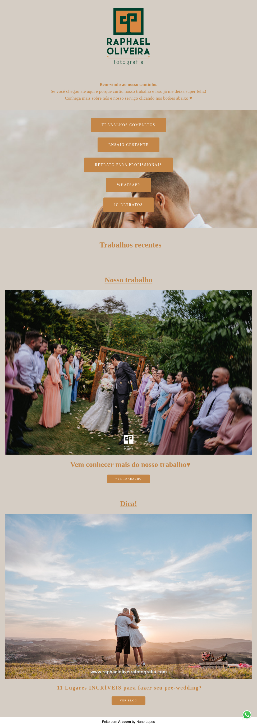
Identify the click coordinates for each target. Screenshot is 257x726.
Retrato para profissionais (128, 165)
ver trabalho (128, 478)
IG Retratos (128, 205)
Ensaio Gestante (128, 145)
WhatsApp (128, 185)
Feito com (128, 722)
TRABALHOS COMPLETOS (128, 125)
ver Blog (128, 700)
